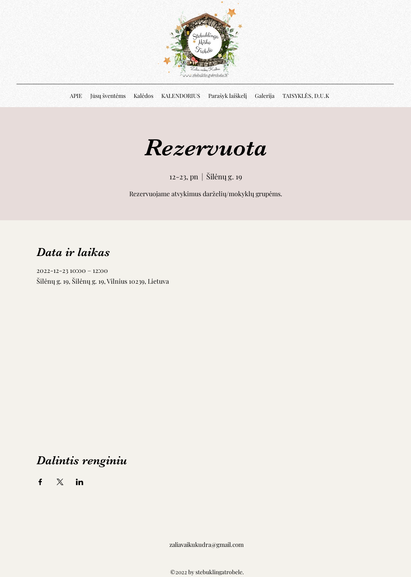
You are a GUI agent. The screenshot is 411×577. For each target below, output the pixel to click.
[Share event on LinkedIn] (79, 482)
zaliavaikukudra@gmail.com (206, 544)
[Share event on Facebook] (40, 482)
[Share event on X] (60, 482)
